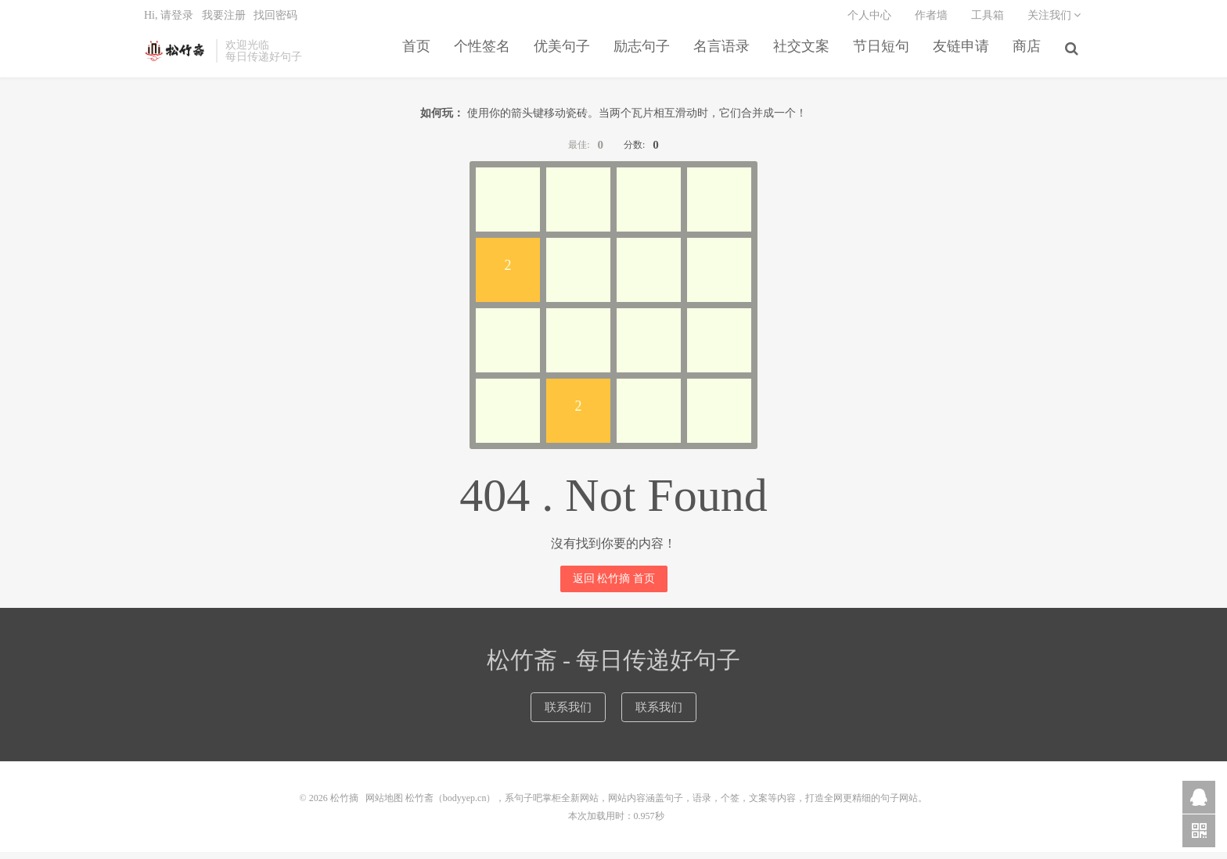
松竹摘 (176, 55)
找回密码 (275, 20)
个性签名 (484, 55)
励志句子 (644, 55)
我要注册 (224, 20)
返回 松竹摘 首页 (614, 585)
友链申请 (963, 55)
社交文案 (803, 55)
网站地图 (384, 805)
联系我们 (566, 714)
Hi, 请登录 (168, 20)
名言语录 (724, 55)
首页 (419, 55)
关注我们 (1054, 20)
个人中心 (869, 20)
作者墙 (931, 20)
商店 (1029, 55)
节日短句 (883, 55)
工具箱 (987, 20)
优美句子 (564, 55)
